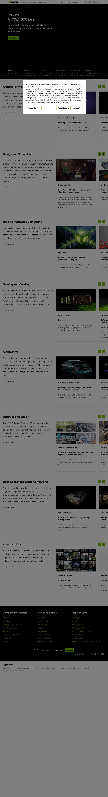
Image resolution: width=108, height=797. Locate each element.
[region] (54, 97)
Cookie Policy (30, 96)
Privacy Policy (31, 102)
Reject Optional (63, 108)
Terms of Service (40, 100)
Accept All (77, 108)
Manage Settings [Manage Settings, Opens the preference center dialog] (34, 108)
